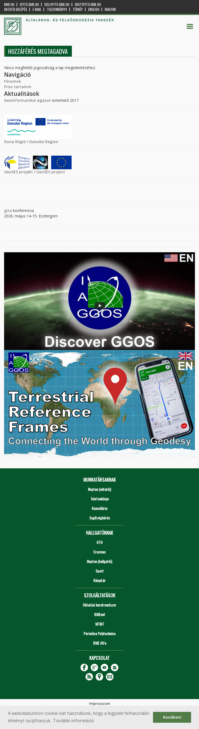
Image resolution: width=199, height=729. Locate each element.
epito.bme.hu (29, 4)
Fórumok (12, 81)
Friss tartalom (17, 86)
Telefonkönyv (57, 9)
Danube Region (43, 141)
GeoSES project (50, 171)
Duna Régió (15, 141)
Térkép (78, 9)
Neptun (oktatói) (99, 489)
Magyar (110, 9)
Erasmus (99, 552)
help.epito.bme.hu (88, 4)
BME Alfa (99, 643)
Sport (100, 571)
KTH (100, 542)
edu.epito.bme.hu (56, 4)
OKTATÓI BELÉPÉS (15, 9)
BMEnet (99, 614)
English (93, 9)
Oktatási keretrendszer (99, 605)
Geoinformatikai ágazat (27, 100)
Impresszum (99, 703)
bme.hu (9, 4)
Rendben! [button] (172, 717)
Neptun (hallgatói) (99, 561)
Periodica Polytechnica (99, 633)
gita (8, 210)
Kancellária (99, 508)
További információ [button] (73, 721)
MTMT (99, 624)
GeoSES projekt (18, 171)
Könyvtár (99, 580)
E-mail (37, 9)
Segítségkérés (99, 518)
